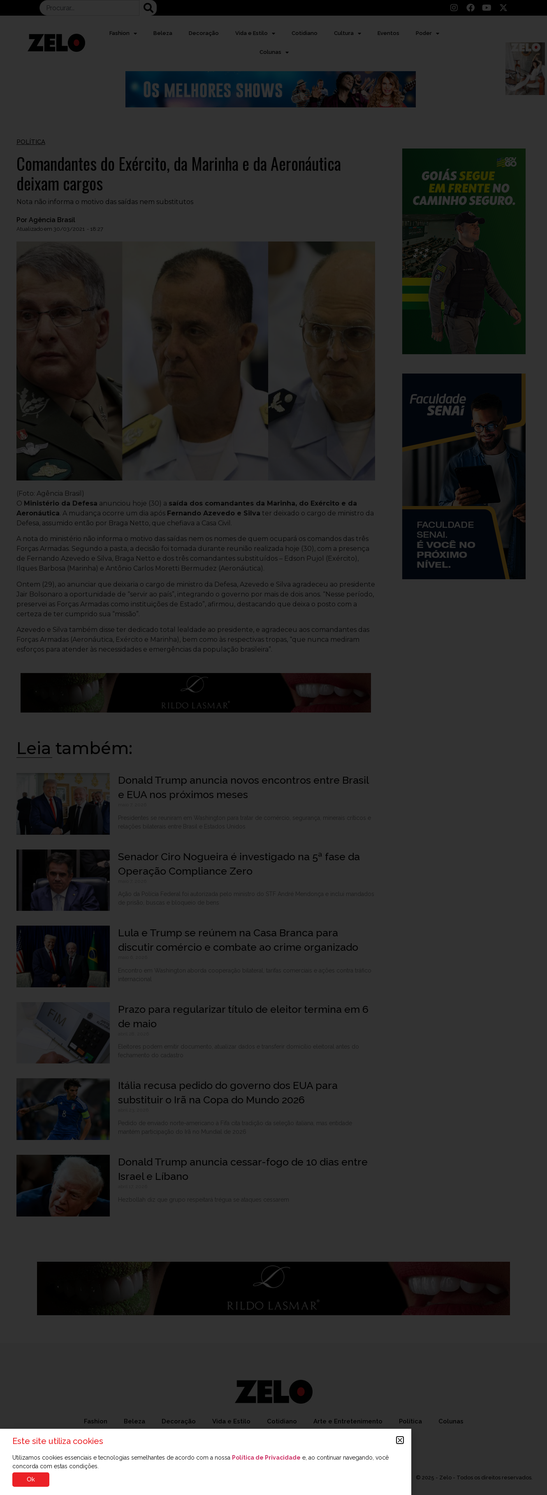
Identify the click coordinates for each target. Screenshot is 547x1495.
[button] (400, 1440)
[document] (273, 747)
